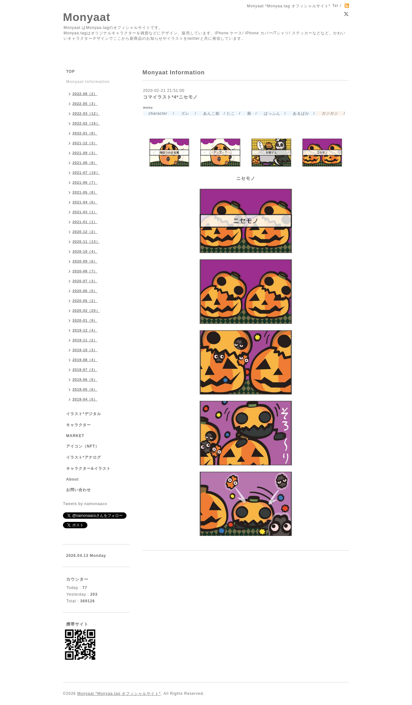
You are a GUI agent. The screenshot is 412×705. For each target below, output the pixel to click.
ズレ (182, 113)
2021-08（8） (85, 163)
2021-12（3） (85, 143)
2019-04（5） (85, 399)
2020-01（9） (85, 320)
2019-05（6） (85, 389)
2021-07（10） (86, 173)
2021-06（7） (85, 182)
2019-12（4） (85, 330)
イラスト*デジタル (83, 414)
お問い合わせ (78, 490)
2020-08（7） (85, 271)
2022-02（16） (86, 123)
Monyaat (86, 17)
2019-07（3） (85, 370)
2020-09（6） (85, 261)
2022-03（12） (86, 113)
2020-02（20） (86, 310)
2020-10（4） (85, 251)
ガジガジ (327, 113)
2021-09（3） (85, 153)
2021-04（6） (85, 202)
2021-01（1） (85, 222)
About (72, 479)
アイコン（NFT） (82, 446)
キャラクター (78, 425)
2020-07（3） (85, 281)
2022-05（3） (85, 104)
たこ (231, 113)
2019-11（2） (85, 340)
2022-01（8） (85, 133)
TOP (70, 71)
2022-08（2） (85, 94)
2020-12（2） (85, 232)
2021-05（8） (85, 192)
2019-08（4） (85, 360)
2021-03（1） (85, 212)
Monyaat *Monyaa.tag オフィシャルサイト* (119, 693)
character (155, 113)
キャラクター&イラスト (88, 468)
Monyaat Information (88, 81)
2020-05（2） (85, 301)
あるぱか (298, 113)
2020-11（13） (86, 241)
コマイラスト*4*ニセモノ (170, 96)
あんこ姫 (209, 113)
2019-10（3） (85, 350)
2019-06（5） (85, 379)
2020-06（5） (85, 291)
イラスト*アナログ (83, 457)
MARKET (75, 436)
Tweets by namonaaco (85, 504)
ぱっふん (269, 113)
